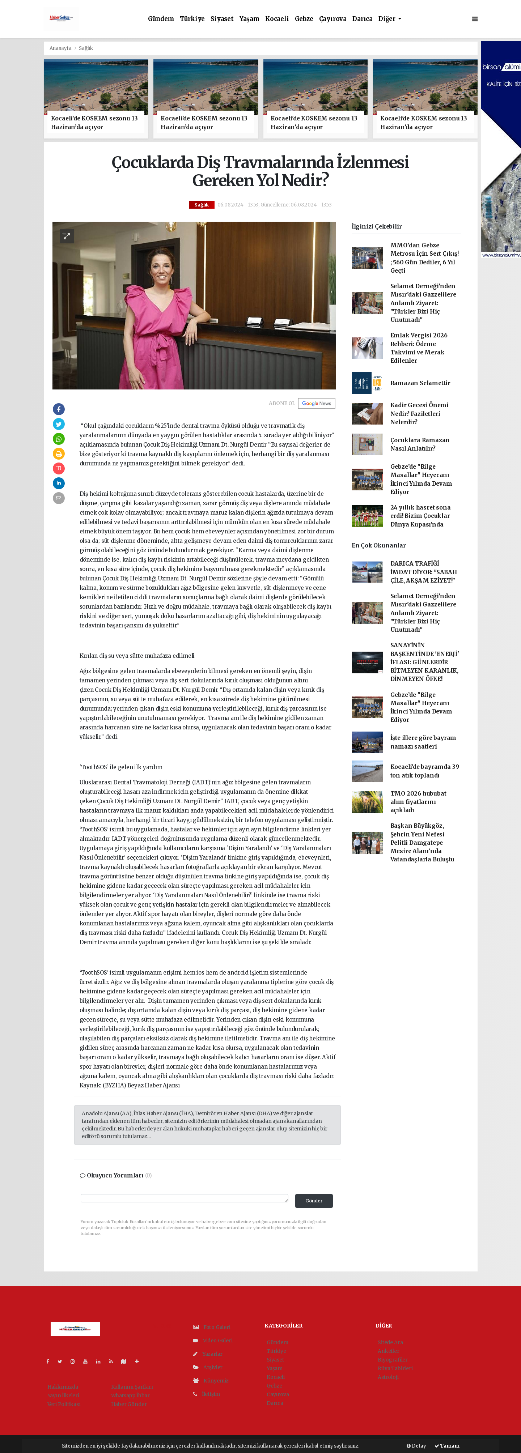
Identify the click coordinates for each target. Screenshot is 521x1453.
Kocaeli (277, 19)
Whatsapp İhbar (130, 1395)
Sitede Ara (390, 1342)
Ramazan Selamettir (420, 383)
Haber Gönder (129, 1404)
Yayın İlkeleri (63, 1395)
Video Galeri (212, 1340)
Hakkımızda (62, 1387)
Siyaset (222, 19)
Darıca (362, 19)
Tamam (447, 1446)
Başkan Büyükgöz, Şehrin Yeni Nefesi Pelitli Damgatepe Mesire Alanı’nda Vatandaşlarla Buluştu (422, 842)
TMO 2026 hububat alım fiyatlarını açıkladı (418, 802)
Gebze (304, 19)
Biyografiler (393, 1359)
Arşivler (208, 1367)
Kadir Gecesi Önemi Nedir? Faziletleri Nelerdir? (419, 414)
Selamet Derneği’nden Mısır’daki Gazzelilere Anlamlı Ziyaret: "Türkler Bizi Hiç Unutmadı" (423, 303)
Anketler (388, 1351)
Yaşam (249, 19)
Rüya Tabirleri (395, 1368)
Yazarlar (208, 1354)
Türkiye (192, 19)
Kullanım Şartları (132, 1387)
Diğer (387, 19)
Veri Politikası (64, 1404)
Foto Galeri (211, 1327)
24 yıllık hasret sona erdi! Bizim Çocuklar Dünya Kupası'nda (420, 516)
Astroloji (388, 1377)
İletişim (206, 1394)
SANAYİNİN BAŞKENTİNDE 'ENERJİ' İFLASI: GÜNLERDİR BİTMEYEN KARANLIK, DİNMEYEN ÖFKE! (424, 662)
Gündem (161, 19)
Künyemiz (211, 1380)
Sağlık (86, 48)
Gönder (314, 1200)
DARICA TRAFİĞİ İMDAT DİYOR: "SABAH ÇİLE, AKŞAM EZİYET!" (423, 572)
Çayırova (333, 19)
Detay (416, 1446)
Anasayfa (61, 48)
